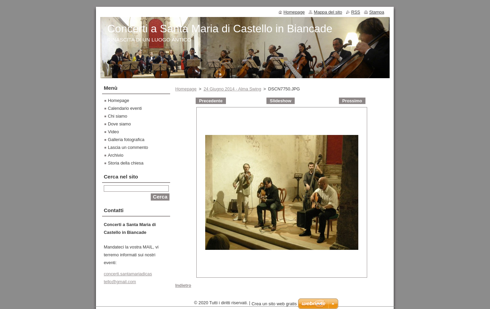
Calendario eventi (125, 108)
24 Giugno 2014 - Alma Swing (232, 88)
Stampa (376, 12)
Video (113, 131)
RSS (355, 12)
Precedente (211, 100)
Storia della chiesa (126, 163)
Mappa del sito (328, 12)
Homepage (186, 88)
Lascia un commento (128, 147)
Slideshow (280, 100)
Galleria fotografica (126, 139)
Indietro (183, 285)
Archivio (116, 155)
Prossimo (352, 100)
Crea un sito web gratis (274, 305)
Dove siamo (119, 123)
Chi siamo (117, 116)
